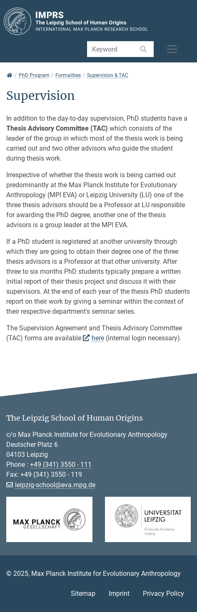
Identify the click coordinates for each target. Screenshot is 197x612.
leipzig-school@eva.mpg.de (55, 485)
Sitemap (83, 593)
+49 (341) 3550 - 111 (61, 464)
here (98, 338)
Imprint (119, 593)
